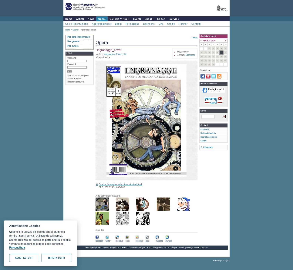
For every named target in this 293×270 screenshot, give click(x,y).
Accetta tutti (24, 257)
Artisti (80, 19)
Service (174, 19)
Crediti (171, 24)
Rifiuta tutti (56, 257)
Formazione (132, 24)
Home (68, 19)
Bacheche (149, 24)
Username (71, 58)
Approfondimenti (101, 24)
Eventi (137, 19)
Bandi (118, 24)
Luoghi (149, 19)
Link (161, 24)
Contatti (196, 24)
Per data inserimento (78, 37)
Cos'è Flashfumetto (76, 24)
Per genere (73, 41)
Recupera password (75, 82)
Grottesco (190, 55)
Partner (183, 24)
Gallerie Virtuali (119, 19)
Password (71, 64)
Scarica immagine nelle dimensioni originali (120, 184)
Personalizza (17, 247)
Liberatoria (208, 147)
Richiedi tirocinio (208, 133)
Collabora (204, 129)
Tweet (194, 37)
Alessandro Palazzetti (115, 54)
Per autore (73, 46)
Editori (161, 19)
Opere (102, 19)
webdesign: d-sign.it (221, 261)
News (91, 19)
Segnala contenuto (208, 137)
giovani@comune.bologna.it (196, 247)
